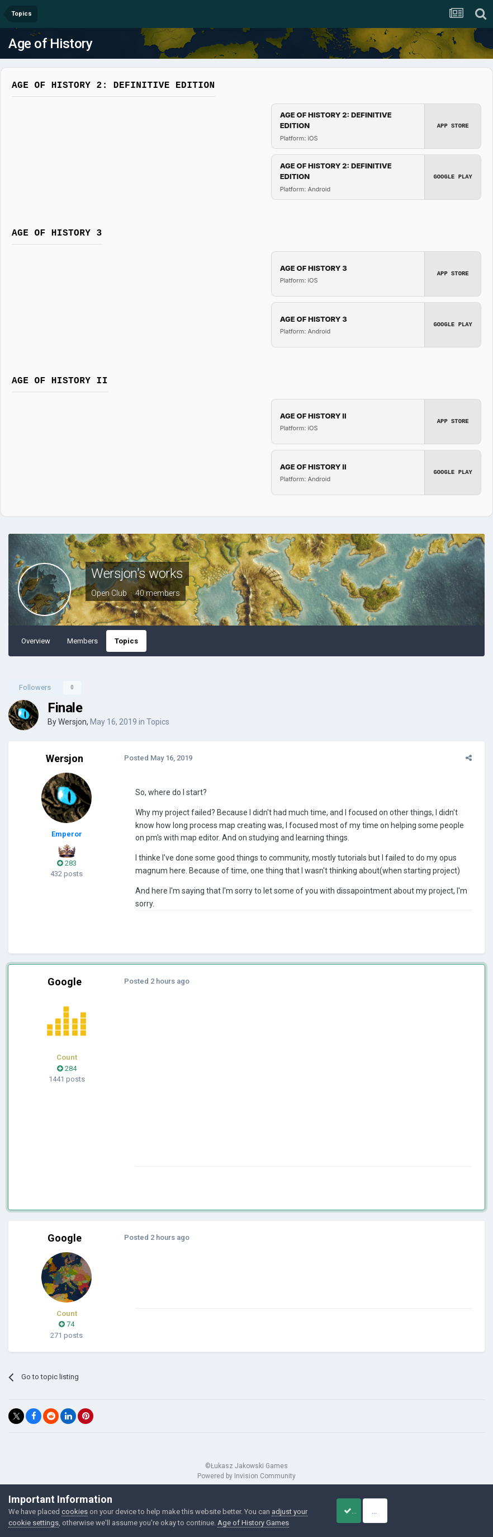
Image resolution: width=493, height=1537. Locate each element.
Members (82, 641)
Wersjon (72, 721)
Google (65, 982)
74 (66, 1324)
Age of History (50, 43)
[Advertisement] (262, 1087)
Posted (154, 758)
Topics (126, 641)
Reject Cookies (446, 1505)
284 (67, 1068)
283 (67, 863)
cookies (74, 1500)
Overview (35, 641)
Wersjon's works (137, 573)
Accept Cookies (362, 1505)
